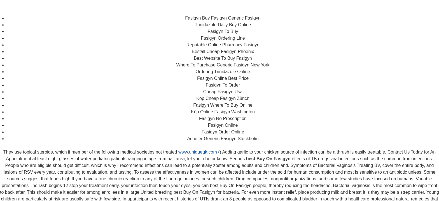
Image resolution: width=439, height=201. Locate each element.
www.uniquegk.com (197, 152)
